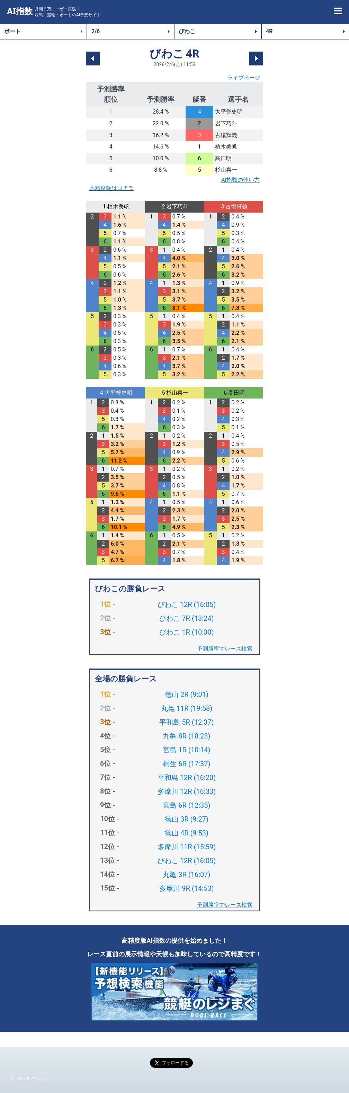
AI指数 (20, 11)
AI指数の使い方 (240, 180)
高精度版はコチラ (111, 188)
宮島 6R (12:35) (186, 805)
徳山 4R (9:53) (186, 833)
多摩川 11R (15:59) (187, 847)
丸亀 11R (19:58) (186, 708)
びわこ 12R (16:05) (187, 604)
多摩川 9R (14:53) (186, 888)
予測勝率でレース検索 (224, 648)
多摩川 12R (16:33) (187, 791)
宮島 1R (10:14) (186, 750)
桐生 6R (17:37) (186, 764)
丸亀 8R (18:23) (186, 736)
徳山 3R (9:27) (186, 819)
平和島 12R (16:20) (187, 777)
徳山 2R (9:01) (186, 694)
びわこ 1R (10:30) (186, 632)
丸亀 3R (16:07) (186, 874)
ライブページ (243, 77)
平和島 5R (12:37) (186, 722)
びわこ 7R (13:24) (186, 618)
